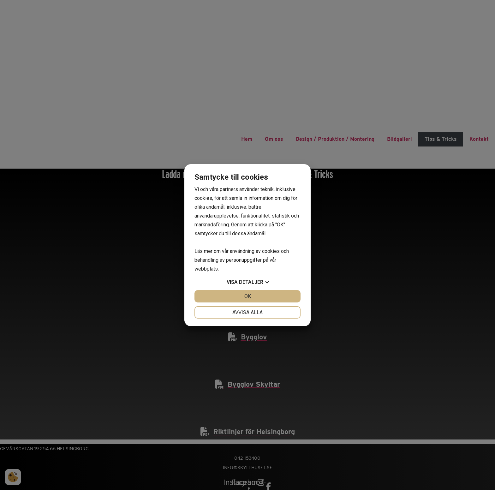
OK (247, 296)
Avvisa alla (247, 312)
